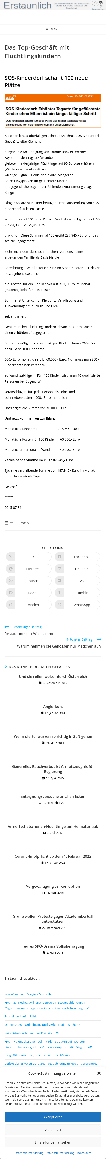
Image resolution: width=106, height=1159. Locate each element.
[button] (99, 1073)
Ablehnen (53, 1129)
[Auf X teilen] (29, 556)
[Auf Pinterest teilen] (29, 568)
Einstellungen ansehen (53, 1142)
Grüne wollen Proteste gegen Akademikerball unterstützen (53, 919)
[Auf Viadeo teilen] (29, 604)
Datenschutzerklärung (29, 1153)
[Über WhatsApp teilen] (77, 604)
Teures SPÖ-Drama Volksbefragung (53, 946)
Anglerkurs (53, 706)
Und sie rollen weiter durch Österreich (53, 676)
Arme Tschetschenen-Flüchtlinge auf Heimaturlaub (53, 826)
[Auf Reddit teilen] (29, 592)
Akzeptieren (53, 1117)
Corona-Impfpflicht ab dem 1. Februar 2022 (53, 856)
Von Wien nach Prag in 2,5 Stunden (29, 994)
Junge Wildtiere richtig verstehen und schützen (37, 1055)
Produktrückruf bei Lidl (21, 1016)
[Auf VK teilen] (77, 580)
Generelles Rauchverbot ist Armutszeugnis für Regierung (53, 769)
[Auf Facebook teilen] (77, 556)
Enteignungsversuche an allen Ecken (53, 796)
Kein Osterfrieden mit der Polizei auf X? (32, 1033)
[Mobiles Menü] (53, 29)
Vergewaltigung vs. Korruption (53, 886)
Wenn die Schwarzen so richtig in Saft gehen (53, 736)
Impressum (83, 1153)
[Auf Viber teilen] (29, 580)
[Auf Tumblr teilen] (77, 592)
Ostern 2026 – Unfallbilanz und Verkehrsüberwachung (42, 1025)
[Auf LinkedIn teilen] (77, 568)
